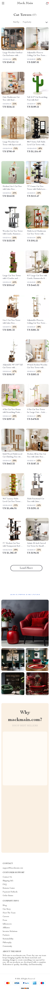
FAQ (5, 884)
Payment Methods (10, 892)
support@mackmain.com (13, 868)
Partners (6, 935)
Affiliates (6, 928)
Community (7, 946)
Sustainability (8, 939)
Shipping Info (8, 881)
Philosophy (7, 943)
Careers (6, 917)
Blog (5, 905)
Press (5, 920)
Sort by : (16, 22)
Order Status (8, 896)
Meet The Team (9, 913)
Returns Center (9, 888)
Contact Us (7, 877)
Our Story (7, 909)
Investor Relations (10, 931)
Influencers (7, 924)
